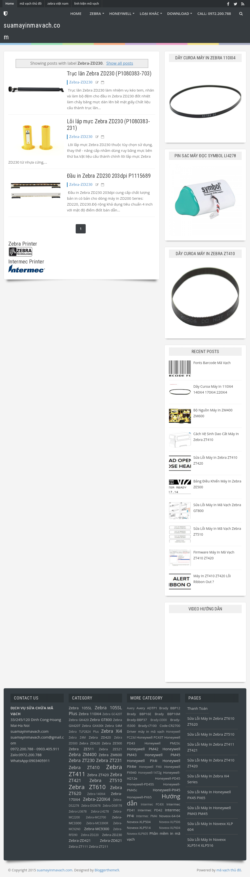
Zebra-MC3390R (97, 823)
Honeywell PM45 (162, 754)
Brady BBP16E (139, 714)
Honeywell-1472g (150, 773)
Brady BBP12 (169, 708)
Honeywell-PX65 (139, 797)
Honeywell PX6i (150, 767)
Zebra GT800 (101, 719)
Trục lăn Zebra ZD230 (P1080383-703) (109, 73)
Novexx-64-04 (169, 816)
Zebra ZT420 (98, 774)
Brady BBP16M (167, 714)
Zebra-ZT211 (98, 846)
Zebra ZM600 (110, 754)
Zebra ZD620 (89, 743)
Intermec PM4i (146, 816)
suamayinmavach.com (29, 731)
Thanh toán (197, 708)
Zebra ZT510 (105, 780)
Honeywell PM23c (162, 743)
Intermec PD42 (150, 810)
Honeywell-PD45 (167, 778)
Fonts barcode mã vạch (212, 362)
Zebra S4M (113, 725)
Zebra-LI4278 (100, 811)
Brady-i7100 (147, 725)
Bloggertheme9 (106, 870)
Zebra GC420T (112, 714)
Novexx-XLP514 (139, 827)
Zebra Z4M (77, 737)
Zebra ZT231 (109, 760)
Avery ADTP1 (146, 708)
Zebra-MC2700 (96, 817)
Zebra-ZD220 (90, 835)
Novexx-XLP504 (139, 822)
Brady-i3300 (158, 720)
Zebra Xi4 (111, 731)
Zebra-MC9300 (96, 828)
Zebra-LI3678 (77, 811)
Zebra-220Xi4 (96, 799)
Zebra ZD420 (100, 737)
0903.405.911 (47, 748)
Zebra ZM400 (82, 754)
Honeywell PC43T (149, 737)
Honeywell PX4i (142, 760)
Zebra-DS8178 (112, 806)
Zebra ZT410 (84, 767)
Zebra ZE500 (112, 743)
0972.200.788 (22, 748)
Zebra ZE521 (110, 749)
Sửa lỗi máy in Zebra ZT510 (210, 734)
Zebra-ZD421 (80, 840)
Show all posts (119, 63)
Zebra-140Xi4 (96, 794)
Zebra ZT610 (87, 787)
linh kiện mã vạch (86, 3)
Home (9, 3)
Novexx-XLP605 (137, 834)
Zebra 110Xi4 (90, 713)
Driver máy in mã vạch (145, 731)
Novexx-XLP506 (169, 822)
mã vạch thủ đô (31, 3)
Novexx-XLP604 (169, 828)
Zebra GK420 (79, 720)
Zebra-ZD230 (81, 82)
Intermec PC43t (152, 804)
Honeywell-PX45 (166, 789)
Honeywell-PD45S (140, 784)
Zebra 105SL (80, 707)
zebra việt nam (57, 3)
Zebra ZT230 (81, 760)
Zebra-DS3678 (91, 806)
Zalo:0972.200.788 (26, 754)
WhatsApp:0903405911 (30, 760)
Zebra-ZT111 (78, 846)
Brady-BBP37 (137, 720)
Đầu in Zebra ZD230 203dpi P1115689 (108, 176)
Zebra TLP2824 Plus (84, 732)
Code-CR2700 (170, 725)
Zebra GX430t (93, 725)
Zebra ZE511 (81, 748)
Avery (131, 708)
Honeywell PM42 (142, 748)
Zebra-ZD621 (111, 840)
